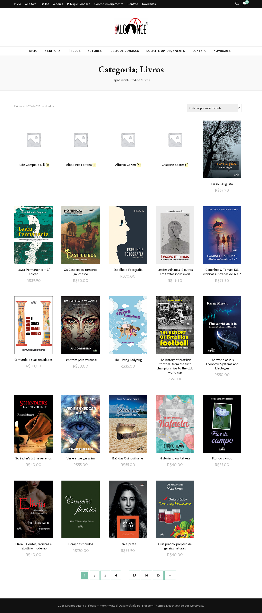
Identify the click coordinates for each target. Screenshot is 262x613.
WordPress (196, 605)
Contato (133, 4)
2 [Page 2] (95, 575)
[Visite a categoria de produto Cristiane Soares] (175, 144)
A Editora (30, 4)
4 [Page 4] (116, 575)
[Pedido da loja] (214, 108)
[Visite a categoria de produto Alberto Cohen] (128, 144)
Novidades (149, 4)
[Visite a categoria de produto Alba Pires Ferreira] (80, 144)
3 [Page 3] (105, 575)
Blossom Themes (153, 605)
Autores (58, 4)
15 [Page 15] (158, 575)
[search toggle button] (237, 4)
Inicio (17, 4)
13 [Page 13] (134, 575)
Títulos (44, 4)
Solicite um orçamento (108, 4)
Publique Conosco (78, 4)
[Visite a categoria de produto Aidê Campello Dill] (33, 144)
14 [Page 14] (146, 575)
